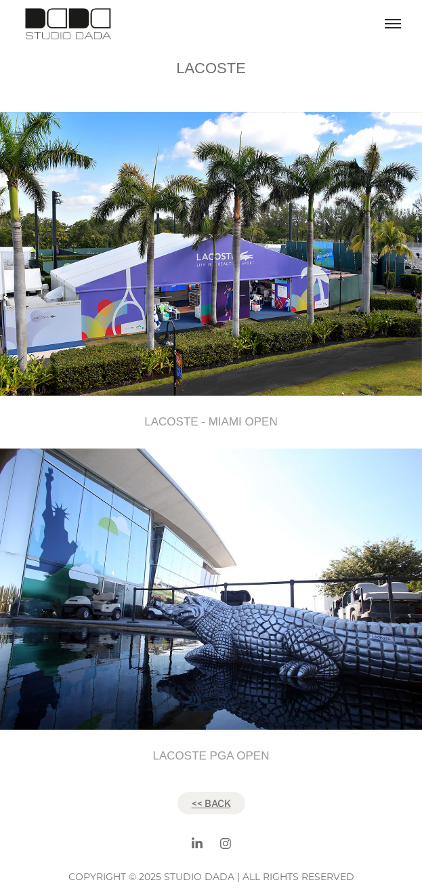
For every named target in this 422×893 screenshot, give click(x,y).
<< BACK (211, 803)
